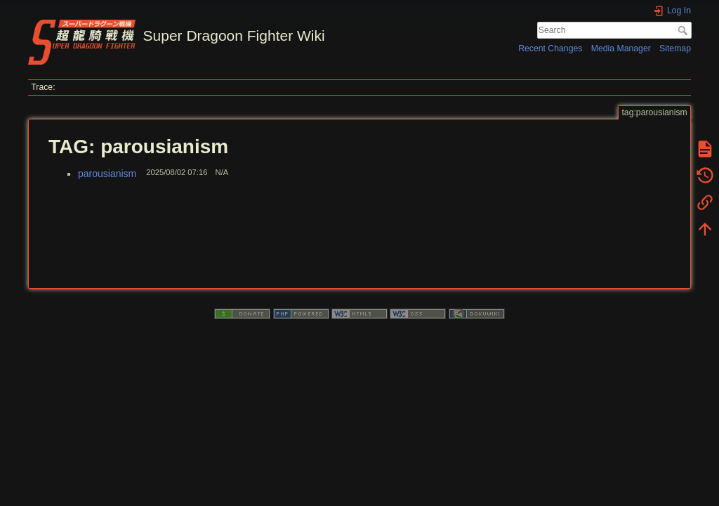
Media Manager (621, 48)
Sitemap (675, 48)
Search (684, 30)
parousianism (107, 173)
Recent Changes (550, 48)
